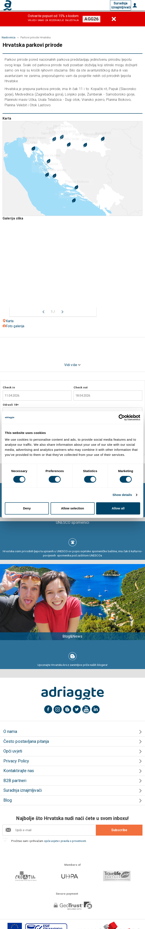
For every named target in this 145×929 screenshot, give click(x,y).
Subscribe (119, 830)
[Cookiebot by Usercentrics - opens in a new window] (121, 417)
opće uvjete (51, 841)
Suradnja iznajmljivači (121, 5)
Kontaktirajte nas (18, 770)
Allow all (118, 508)
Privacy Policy (16, 761)
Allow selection (72, 508)
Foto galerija (13, 326)
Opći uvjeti (12, 751)
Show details (122, 495)
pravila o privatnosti (73, 841)
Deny (27, 508)
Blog (7, 800)
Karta (8, 321)
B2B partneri (14, 780)
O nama (10, 731)
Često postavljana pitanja (26, 741)
